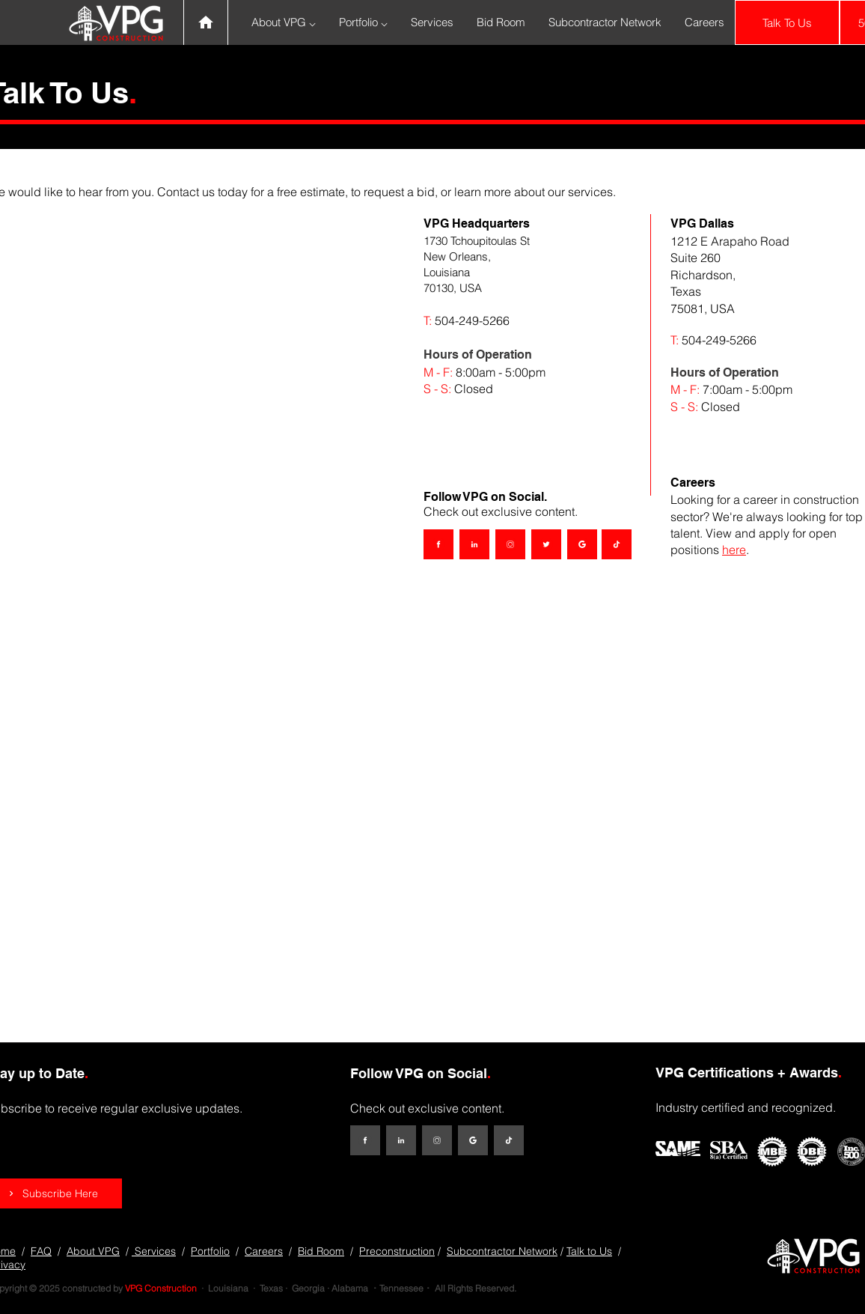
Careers (264, 1251)
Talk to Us (589, 1251)
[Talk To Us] (787, 22)
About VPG (93, 1251)
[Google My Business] (582, 544)
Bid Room (321, 1251)
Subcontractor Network (502, 1251)
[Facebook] (438, 544)
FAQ (41, 1251)
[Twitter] (546, 544)
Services (154, 1251)
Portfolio (210, 1251)
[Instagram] (510, 544)
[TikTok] (617, 544)
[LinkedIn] (474, 544)
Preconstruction (397, 1251)
